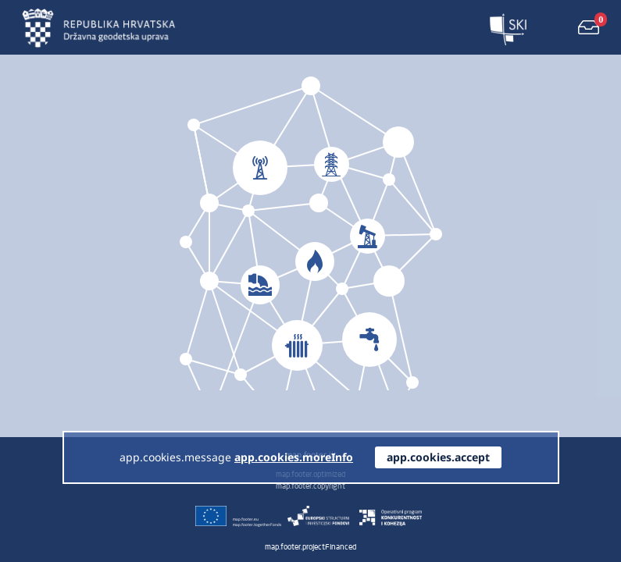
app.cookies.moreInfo (293, 457)
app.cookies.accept (438, 457)
